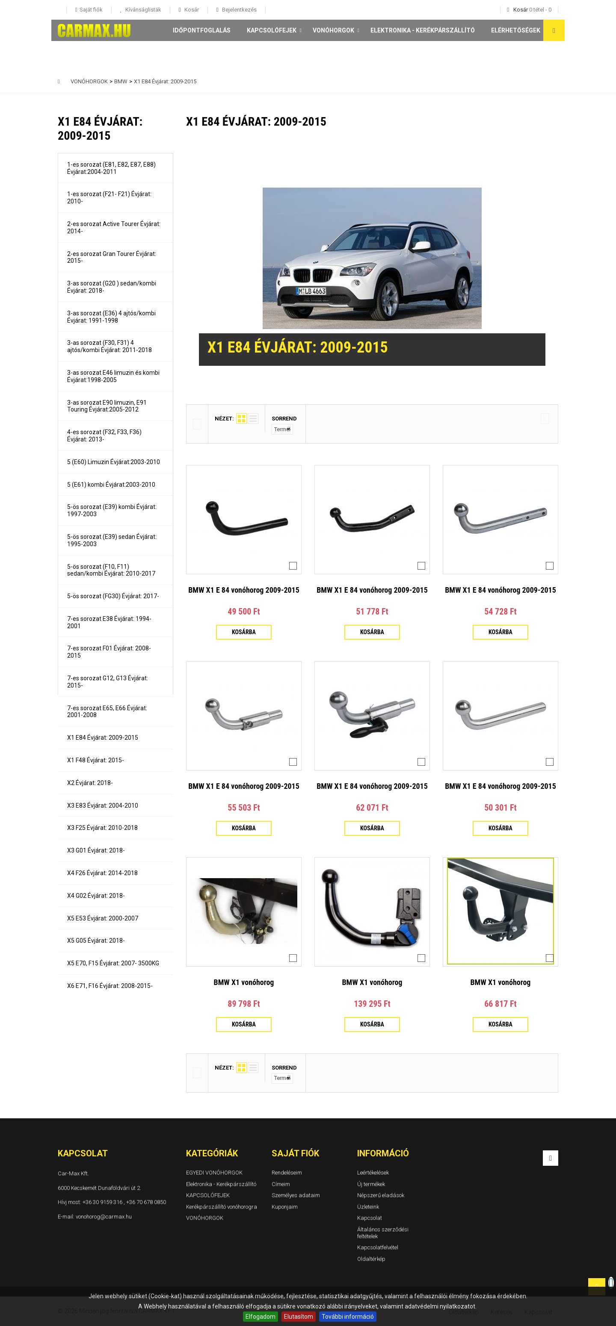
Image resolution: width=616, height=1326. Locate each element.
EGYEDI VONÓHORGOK (214, 1172)
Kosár (191, 9)
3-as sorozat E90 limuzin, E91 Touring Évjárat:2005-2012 (107, 406)
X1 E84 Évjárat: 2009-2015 (102, 737)
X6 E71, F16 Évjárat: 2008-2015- (110, 985)
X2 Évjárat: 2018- (90, 782)
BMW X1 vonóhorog (244, 982)
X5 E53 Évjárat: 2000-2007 (102, 918)
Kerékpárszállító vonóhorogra (221, 1206)
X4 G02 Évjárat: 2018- (96, 895)
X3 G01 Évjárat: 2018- (96, 850)
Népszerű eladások (380, 1195)
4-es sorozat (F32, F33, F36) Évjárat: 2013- (104, 436)
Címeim (281, 1183)
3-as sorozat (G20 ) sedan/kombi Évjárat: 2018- (111, 287)
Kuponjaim (285, 1206)
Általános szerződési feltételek (383, 1232)
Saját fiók (295, 1153)
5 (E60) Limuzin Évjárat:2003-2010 (113, 462)
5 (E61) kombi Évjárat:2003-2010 (111, 484)
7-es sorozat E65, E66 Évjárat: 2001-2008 (107, 712)
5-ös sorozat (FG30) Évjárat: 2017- (113, 596)
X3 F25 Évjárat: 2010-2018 (102, 827)
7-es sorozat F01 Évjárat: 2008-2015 (109, 652)
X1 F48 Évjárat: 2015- (95, 760)
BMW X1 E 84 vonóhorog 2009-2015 (243, 589)
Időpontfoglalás (202, 30)
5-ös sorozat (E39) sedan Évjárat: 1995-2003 (112, 540)
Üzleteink (368, 1206)
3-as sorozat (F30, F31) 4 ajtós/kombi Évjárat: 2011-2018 (109, 346)
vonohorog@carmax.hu (104, 1216)
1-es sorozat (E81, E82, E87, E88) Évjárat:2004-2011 (111, 168)
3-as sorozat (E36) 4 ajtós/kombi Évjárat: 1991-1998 (111, 317)
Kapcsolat (369, 1217)
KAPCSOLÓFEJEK (271, 30)
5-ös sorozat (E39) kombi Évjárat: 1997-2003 (112, 510)
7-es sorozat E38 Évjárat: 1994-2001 (109, 622)
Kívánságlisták (142, 9)
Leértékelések (373, 1172)
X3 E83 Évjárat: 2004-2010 (102, 805)
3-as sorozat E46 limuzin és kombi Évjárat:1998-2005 (113, 376)
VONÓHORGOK (333, 30)
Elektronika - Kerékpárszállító (422, 30)
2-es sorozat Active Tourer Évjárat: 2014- (113, 228)
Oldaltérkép (371, 1258)
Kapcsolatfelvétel (377, 1247)
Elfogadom (260, 1316)
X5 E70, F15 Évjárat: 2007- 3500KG (113, 963)
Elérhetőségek (515, 30)
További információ (348, 1316)
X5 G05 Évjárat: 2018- (96, 940)
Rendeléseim (287, 1172)
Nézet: (224, 418)
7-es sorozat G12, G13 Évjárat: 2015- (107, 682)
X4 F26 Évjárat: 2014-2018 (102, 873)
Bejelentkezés (239, 9)
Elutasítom (298, 1316)
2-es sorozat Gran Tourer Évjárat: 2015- (111, 257)
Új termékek (371, 1183)
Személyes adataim (296, 1195)
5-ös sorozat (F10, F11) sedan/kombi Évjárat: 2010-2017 (111, 570)
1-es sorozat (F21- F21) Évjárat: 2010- (109, 198)
